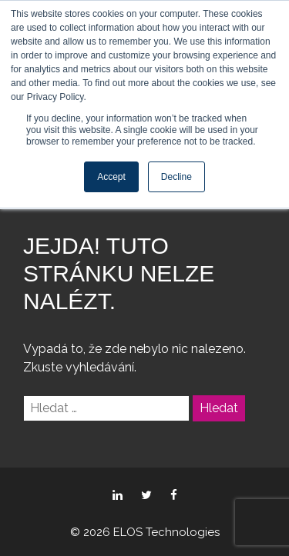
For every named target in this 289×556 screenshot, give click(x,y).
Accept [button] (111, 176)
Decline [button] (176, 176)
